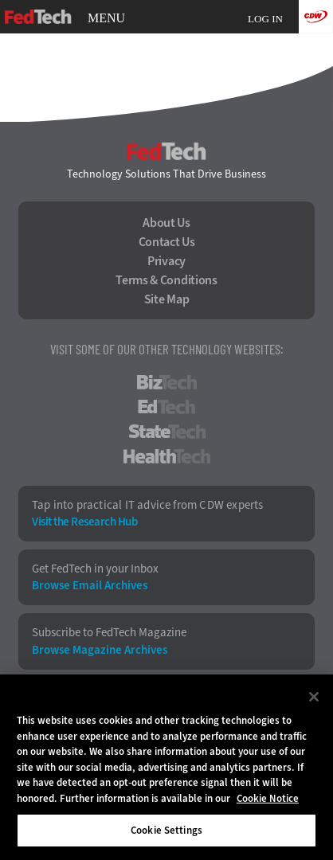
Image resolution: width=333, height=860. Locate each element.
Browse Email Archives (89, 586)
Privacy (166, 261)
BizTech (167, 382)
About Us (166, 223)
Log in (265, 19)
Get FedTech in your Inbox (95, 569)
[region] (166, 767)
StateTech (167, 431)
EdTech (166, 407)
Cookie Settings (166, 830)
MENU (106, 18)
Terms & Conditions (166, 280)
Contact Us (167, 242)
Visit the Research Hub (84, 522)
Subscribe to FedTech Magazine (109, 633)
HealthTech (166, 456)
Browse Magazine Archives (99, 650)
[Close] (313, 696)
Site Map (167, 299)
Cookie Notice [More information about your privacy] (268, 798)
